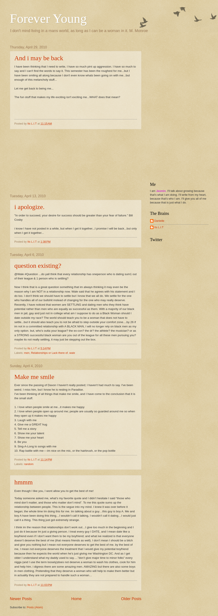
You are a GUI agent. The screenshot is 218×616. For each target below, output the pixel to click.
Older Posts (131, 599)
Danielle (159, 220)
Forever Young (48, 18)
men (27, 352)
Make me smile (34, 376)
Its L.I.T (159, 227)
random (29, 464)
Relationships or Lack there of (49, 352)
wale (72, 352)
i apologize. (29, 206)
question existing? (37, 265)
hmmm (23, 482)
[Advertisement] (75, 162)
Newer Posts (21, 599)
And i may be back (38, 58)
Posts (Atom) (35, 607)
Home (76, 599)
